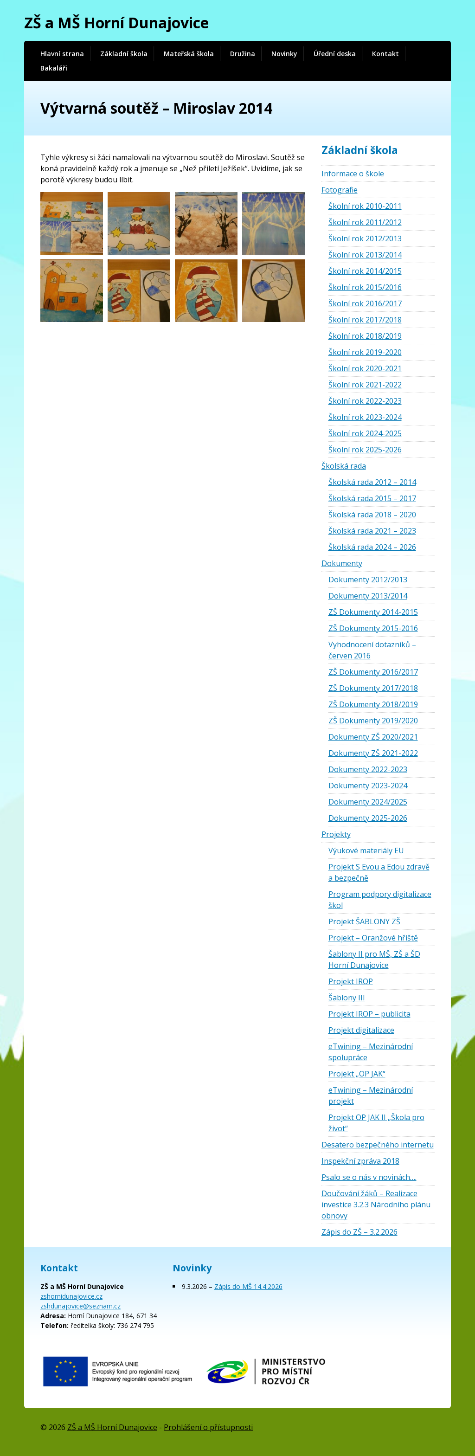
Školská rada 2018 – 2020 (372, 514)
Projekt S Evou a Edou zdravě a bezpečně (379, 872)
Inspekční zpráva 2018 (360, 1161)
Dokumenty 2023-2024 (367, 785)
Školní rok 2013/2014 (365, 255)
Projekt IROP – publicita (369, 1014)
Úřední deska (335, 53)
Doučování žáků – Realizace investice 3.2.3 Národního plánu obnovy (375, 1204)
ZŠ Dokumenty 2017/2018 (373, 688)
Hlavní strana (62, 53)
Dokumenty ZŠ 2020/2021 (373, 737)
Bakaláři (53, 68)
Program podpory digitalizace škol (379, 899)
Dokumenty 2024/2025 (367, 802)
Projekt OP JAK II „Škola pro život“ (376, 1123)
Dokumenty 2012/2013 (367, 579)
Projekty (336, 834)
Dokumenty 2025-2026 (367, 818)
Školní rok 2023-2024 (365, 417)
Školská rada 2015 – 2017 (372, 498)
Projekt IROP (350, 981)
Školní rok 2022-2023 (365, 401)
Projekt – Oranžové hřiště (373, 938)
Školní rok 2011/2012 (365, 222)
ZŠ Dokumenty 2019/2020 (373, 720)
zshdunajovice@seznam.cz (80, 1305)
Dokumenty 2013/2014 (367, 596)
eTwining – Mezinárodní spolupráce (370, 1052)
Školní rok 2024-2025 (365, 433)
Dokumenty (341, 563)
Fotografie (339, 190)
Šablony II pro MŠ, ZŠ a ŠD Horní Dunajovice (374, 959)
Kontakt (385, 53)
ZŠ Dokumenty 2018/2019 (373, 704)
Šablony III (346, 997)
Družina (242, 53)
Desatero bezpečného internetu (377, 1145)
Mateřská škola (189, 53)
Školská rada (343, 466)
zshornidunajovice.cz (71, 1296)
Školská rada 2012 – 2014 (372, 482)
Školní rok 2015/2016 (365, 287)
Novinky (284, 53)
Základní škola (124, 53)
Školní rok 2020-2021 (365, 368)
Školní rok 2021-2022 (365, 385)
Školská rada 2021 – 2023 (372, 531)
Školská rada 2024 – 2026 (372, 547)
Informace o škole (352, 173)
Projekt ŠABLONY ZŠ (364, 921)
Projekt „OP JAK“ (356, 1074)
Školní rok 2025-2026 (365, 450)
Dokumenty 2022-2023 (367, 769)
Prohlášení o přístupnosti (208, 1427)
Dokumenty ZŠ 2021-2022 (373, 753)
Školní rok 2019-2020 (365, 352)
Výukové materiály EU (366, 850)
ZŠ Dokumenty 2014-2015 (373, 612)
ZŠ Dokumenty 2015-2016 (373, 628)
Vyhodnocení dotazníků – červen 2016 (372, 650)
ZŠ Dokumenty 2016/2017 (373, 672)
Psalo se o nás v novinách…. (369, 1177)
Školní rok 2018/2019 (365, 336)
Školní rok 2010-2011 (365, 206)
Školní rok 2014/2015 (365, 271)
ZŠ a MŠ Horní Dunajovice (116, 22)
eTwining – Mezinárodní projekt (370, 1095)
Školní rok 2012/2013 (365, 238)
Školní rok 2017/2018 (365, 320)
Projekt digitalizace (361, 1030)
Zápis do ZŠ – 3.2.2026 (359, 1232)
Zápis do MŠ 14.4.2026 (248, 1286)
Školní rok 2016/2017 (365, 303)
